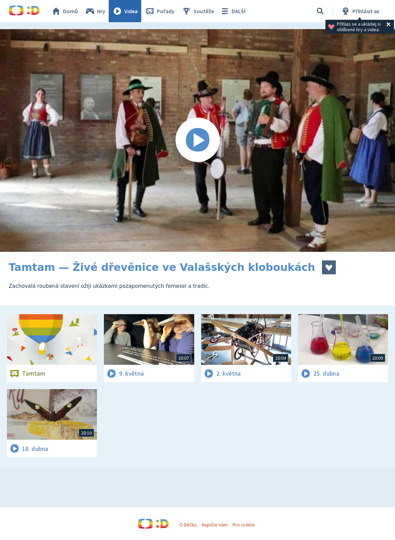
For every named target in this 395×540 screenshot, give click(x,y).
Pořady (159, 11)
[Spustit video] (197, 140)
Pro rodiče (243, 525)
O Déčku (188, 525)
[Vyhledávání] (320, 11)
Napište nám (214, 525)
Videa (125, 11)
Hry (95, 11)
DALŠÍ (232, 11)
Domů (64, 11)
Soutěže (197, 11)
